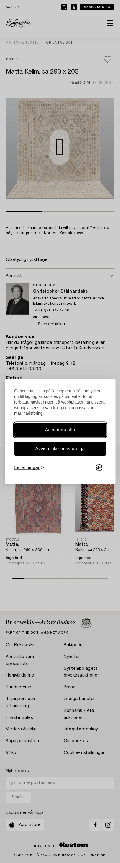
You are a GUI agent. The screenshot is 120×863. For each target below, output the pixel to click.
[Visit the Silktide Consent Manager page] (99, 468)
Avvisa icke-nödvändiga (60, 448)
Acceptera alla (60, 429)
